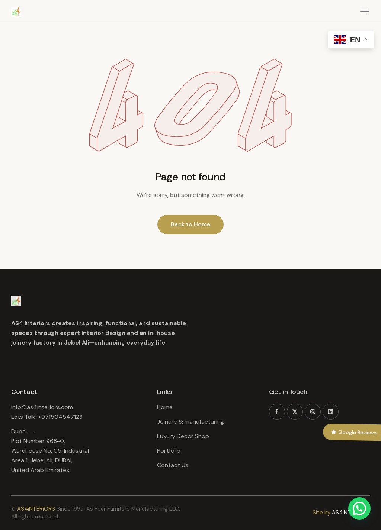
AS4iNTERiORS (36, 509)
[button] (364, 11)
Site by (321, 512)
